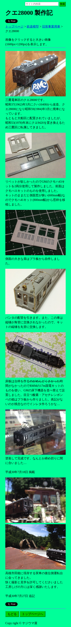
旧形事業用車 (51, 26)
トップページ (14, 26)
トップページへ (32, 614)
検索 (62, 3)
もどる (12, 614)
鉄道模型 (33, 26)
